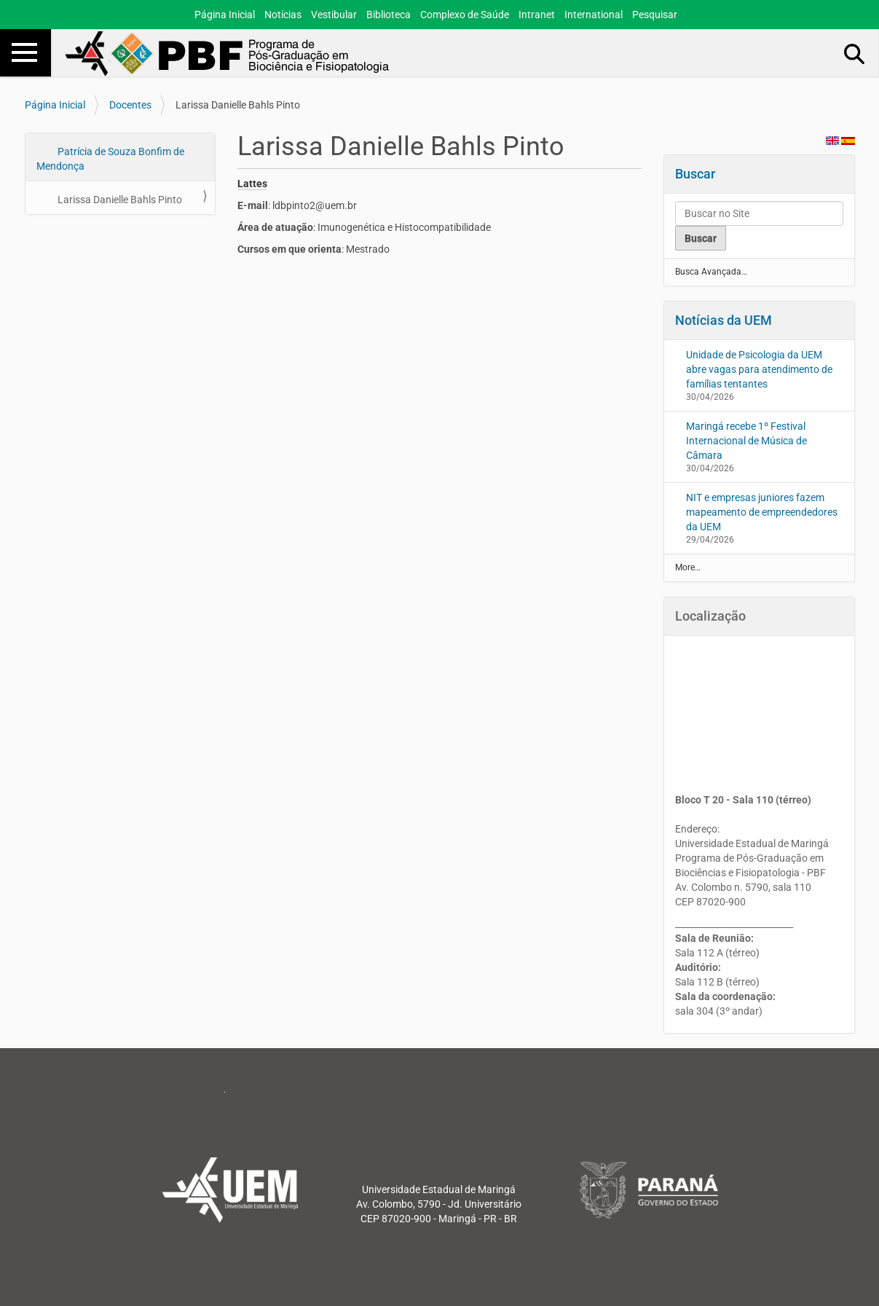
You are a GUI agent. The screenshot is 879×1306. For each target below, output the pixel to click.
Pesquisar (654, 14)
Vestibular (334, 14)
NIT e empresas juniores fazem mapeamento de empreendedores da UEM (761, 512)
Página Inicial (224, 14)
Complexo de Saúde (464, 14)
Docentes (130, 105)
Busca (855, 53)
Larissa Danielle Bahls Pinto (118, 199)
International (593, 14)
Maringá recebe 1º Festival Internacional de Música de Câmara (746, 440)
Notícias (282, 14)
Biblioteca (388, 14)
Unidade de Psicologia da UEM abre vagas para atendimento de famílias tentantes (759, 369)
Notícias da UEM (723, 320)
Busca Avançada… (711, 272)
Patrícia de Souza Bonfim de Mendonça (110, 159)
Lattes (252, 183)
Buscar (695, 173)
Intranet (537, 14)
